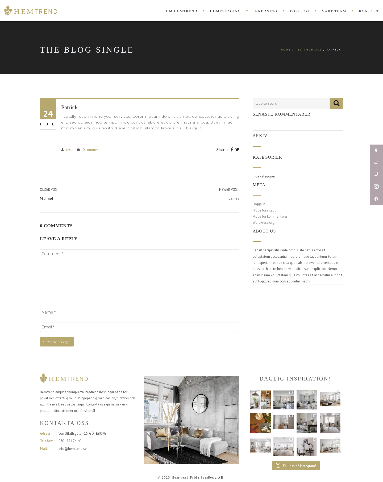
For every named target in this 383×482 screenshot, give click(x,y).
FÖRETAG (299, 11)
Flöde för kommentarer (270, 216)
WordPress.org (263, 222)
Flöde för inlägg (264, 210)
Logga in (259, 204)
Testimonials (308, 49)
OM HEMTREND (181, 11)
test (69, 149)
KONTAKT (369, 11)
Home (286, 49)
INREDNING (265, 11)
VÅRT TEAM (334, 11)
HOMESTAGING (225, 11)
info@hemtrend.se (73, 448)
